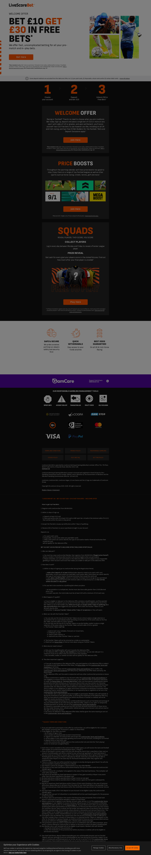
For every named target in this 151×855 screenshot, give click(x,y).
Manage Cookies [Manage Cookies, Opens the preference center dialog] (98, 848)
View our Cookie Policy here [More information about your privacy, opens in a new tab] (17, 853)
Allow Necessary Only (115, 848)
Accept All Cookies (132, 848)
